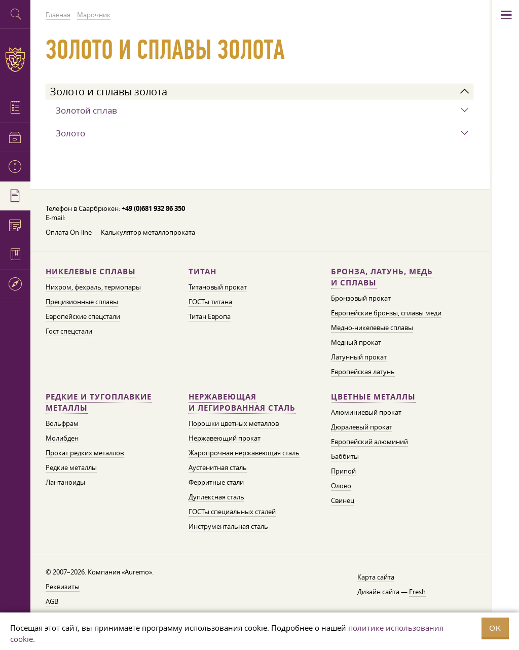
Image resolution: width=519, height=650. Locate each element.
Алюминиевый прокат (366, 412)
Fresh (417, 591)
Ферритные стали (216, 482)
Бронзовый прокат (361, 298)
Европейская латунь (363, 371)
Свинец (342, 500)
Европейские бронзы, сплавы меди (386, 312)
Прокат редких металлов (85, 452)
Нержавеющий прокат (225, 438)
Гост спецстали (69, 331)
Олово (341, 485)
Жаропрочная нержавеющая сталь (244, 452)
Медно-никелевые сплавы (372, 327)
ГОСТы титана (210, 301)
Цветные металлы (373, 396)
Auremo (15, 59)
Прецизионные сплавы (82, 301)
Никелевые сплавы (91, 271)
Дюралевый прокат (361, 426)
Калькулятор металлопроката (148, 232)
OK (495, 628)
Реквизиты (63, 586)
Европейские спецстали (83, 316)
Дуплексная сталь (216, 496)
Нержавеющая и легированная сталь (242, 402)
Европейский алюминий (369, 441)
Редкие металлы (71, 467)
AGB (52, 601)
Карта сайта (375, 577)
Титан (202, 271)
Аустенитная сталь (218, 467)
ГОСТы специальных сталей (232, 511)
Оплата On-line (69, 232)
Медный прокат (356, 342)
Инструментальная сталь (228, 526)
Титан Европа (210, 316)
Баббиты (345, 456)
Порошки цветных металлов (234, 423)
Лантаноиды (65, 482)
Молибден (62, 438)
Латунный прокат (359, 357)
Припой (343, 471)
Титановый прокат (218, 287)
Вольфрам (62, 423)
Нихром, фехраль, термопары (93, 287)
